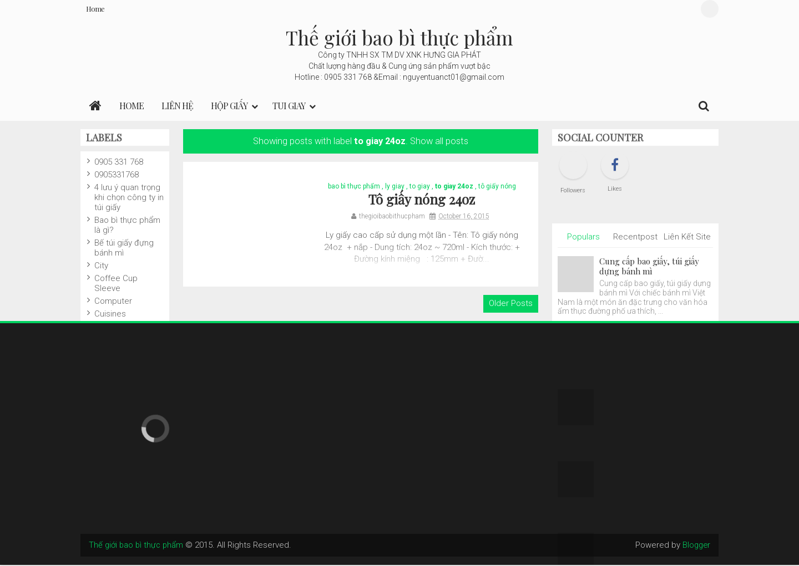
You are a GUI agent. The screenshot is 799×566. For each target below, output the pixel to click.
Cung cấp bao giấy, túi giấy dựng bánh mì (649, 266)
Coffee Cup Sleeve (116, 283)
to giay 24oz (454, 187)
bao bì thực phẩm (354, 187)
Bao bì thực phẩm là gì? (127, 225)
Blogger (695, 546)
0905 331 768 (118, 162)
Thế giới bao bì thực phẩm (399, 37)
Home (95, 8)
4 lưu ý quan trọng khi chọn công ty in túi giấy (129, 197)
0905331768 (116, 175)
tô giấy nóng (497, 187)
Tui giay (288, 105)
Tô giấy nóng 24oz (421, 200)
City (101, 266)
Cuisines (110, 314)
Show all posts (439, 141)
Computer (113, 301)
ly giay (394, 187)
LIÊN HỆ (177, 105)
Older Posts (511, 305)
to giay (419, 187)
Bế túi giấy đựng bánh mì (124, 248)
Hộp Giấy (229, 105)
